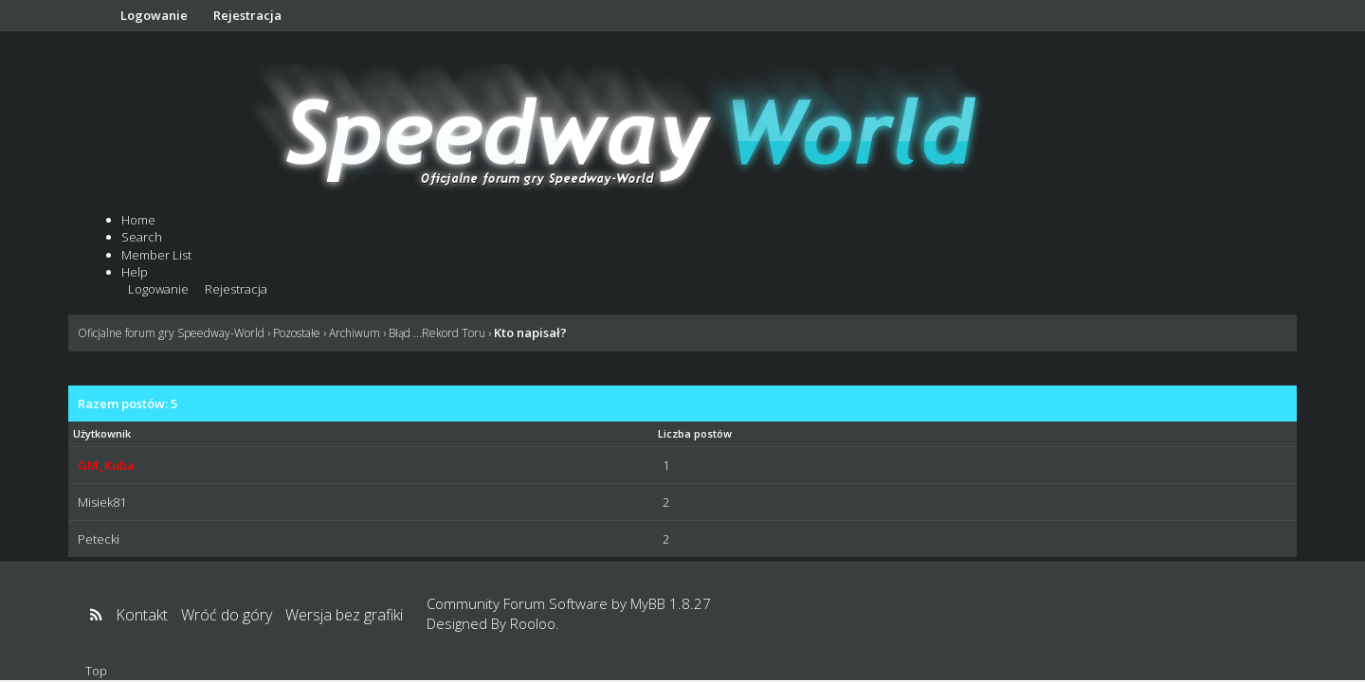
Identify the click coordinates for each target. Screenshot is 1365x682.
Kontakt (142, 614)
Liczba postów (695, 433)
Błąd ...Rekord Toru (437, 333)
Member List (156, 254)
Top (96, 670)
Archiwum (354, 333)
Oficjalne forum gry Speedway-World (171, 333)
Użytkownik (102, 433)
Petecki (98, 538)
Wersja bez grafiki (344, 614)
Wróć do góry (226, 614)
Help (134, 271)
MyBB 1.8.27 (670, 603)
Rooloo (532, 623)
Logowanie (154, 15)
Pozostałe (296, 333)
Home (138, 219)
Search (141, 236)
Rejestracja (247, 15)
